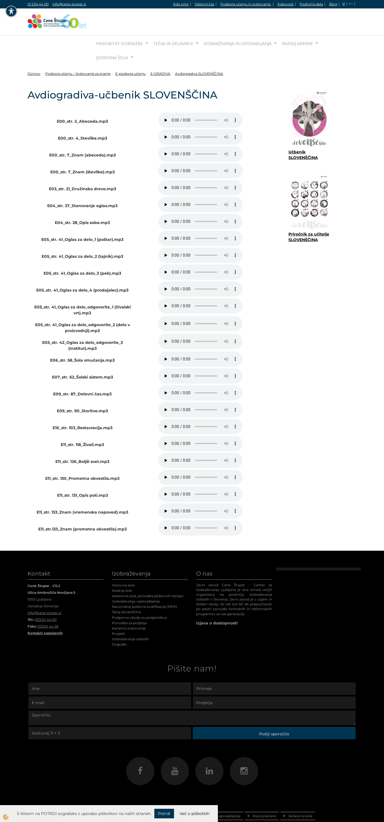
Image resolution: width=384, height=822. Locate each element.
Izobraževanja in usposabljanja (238, 22)
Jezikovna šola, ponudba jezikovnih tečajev (148, 575)
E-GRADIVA (160, 52)
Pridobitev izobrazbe (119, 22)
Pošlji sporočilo (274, 712)
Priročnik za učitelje (308, 213)
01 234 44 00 (38, 4)
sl (343, 3)
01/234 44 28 (47, 605)
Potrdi (164, 813)
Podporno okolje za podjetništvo (139, 596)
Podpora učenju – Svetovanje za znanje (77, 52)
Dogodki (119, 623)
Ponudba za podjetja (129, 602)
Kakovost (285, 4)
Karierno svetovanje (129, 607)
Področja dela (311, 4)
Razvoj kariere (297, 22)
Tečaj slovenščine (126, 591)
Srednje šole (122, 569)
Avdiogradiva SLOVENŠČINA (199, 52)
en (351, 3)
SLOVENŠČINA (303, 218)
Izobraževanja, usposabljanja (136, 580)
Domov (34, 52)
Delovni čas (204, 4)
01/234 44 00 (46, 598)
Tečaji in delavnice (173, 22)
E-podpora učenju (130, 52)
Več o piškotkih (194, 813)
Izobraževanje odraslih (130, 618)
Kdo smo (181, 4)
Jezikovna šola (112, 36)
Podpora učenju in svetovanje (245, 4)
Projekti (118, 612)
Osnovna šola (123, 564)
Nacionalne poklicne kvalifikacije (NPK (144, 585)
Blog (333, 4)
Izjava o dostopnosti (217, 601)
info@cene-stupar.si (69, 4)
